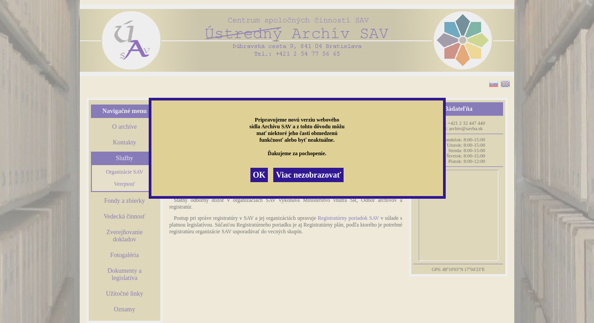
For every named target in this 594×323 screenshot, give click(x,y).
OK (259, 174)
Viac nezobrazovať (308, 174)
